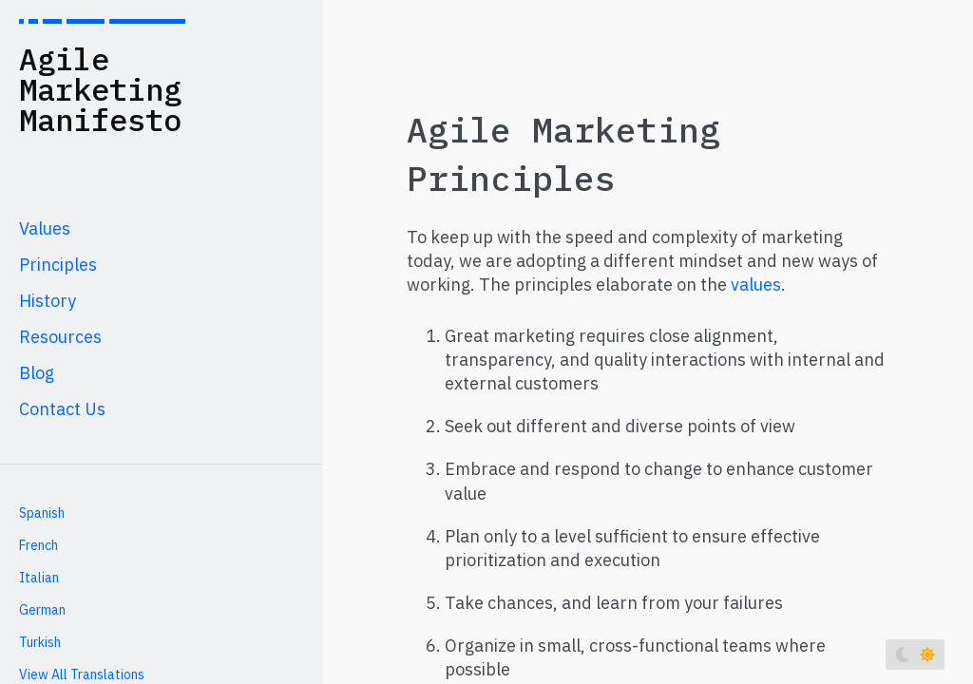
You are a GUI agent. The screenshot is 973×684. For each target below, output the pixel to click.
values (756, 284)
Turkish (40, 642)
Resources (60, 337)
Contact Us (62, 409)
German (42, 609)
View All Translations (81, 674)
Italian (39, 577)
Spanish (42, 513)
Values (44, 228)
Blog (36, 373)
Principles (58, 265)
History (47, 301)
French (38, 545)
